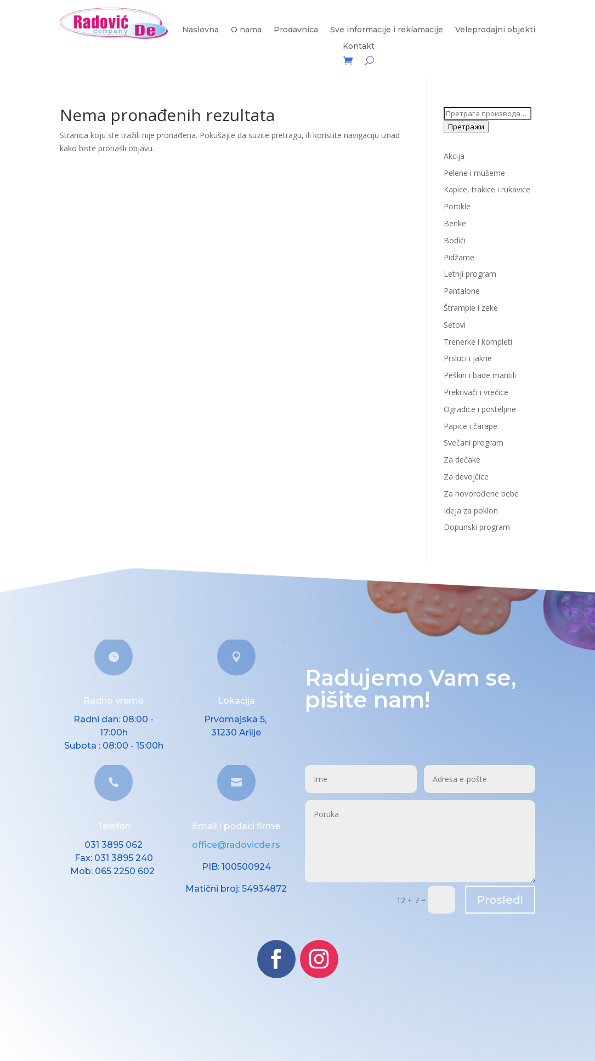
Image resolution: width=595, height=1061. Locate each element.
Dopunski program (477, 527)
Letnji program (470, 274)
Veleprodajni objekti (495, 30)
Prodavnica (296, 30)
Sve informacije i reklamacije (386, 30)
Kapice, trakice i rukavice (487, 189)
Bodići (455, 240)
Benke (455, 223)
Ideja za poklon (471, 510)
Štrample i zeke (471, 308)
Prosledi (500, 899)
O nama (246, 30)
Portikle (457, 206)
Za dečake (462, 459)
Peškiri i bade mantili (480, 375)
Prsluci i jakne (468, 358)
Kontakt (359, 46)
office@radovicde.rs (236, 845)
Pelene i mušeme (474, 173)
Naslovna (200, 30)
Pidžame (459, 257)
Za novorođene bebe (481, 493)
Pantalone (462, 291)
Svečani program (473, 442)
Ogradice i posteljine (480, 409)
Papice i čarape (470, 426)
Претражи (466, 127)
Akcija (454, 156)
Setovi (455, 325)
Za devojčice (466, 476)
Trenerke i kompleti (478, 341)
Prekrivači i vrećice (476, 392)
